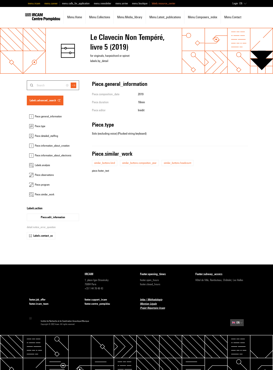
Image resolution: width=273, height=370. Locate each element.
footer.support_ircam (98, 300)
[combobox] (53, 85)
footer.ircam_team (41, 304)
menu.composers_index (202, 17)
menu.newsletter (102, 3)
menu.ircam (34, 3)
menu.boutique (139, 3)
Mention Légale (150, 304)
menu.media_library (129, 17)
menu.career (51, 3)
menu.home (74, 17)
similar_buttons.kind (104, 163)
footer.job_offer (39, 300)
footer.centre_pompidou (99, 304)
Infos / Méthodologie (153, 300)
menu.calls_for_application (76, 3)
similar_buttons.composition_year (139, 163)
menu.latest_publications (165, 17)
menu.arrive (121, 3)
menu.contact (232, 17)
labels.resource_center (163, 3)
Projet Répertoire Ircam (154, 308)
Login (235, 3)
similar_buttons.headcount (177, 163)
